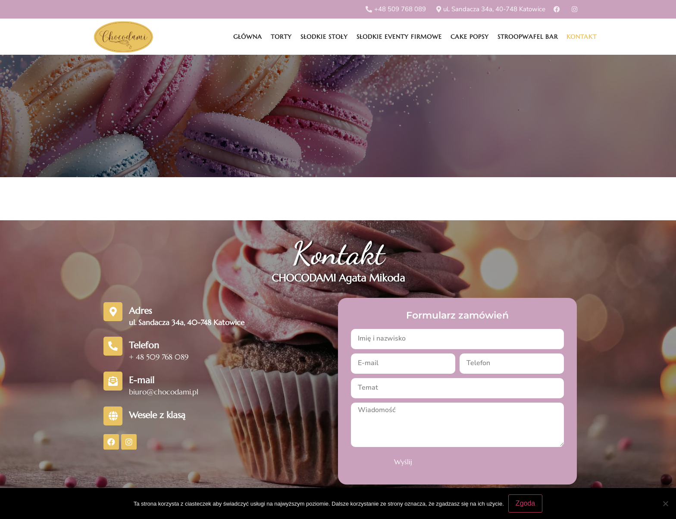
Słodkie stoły (324, 37)
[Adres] (112, 311)
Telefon (144, 345)
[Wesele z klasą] (112, 415)
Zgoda (525, 503)
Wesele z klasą (157, 415)
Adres (140, 310)
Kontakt (581, 37)
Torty (281, 37)
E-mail (141, 380)
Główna (247, 37)
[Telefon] (112, 346)
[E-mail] (112, 381)
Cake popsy (470, 37)
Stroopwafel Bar (528, 37)
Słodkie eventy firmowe (399, 37)
